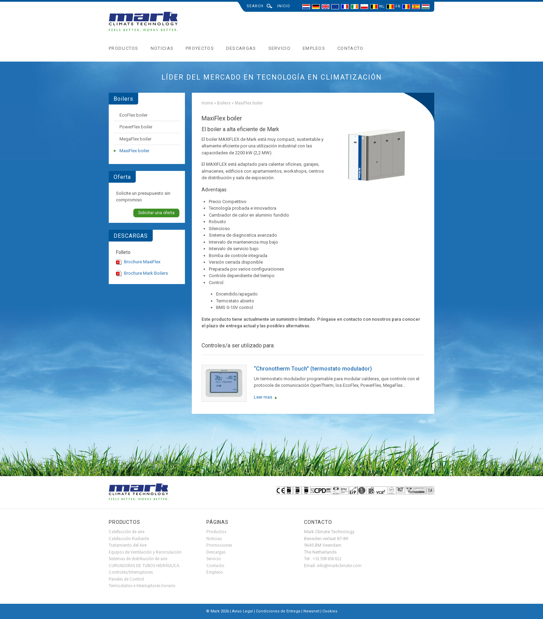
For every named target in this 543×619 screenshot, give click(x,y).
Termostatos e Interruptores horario (142, 586)
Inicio (284, 6)
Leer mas (263, 397)
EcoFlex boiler (133, 115)
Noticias (162, 48)
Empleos (314, 48)
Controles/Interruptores (131, 572)
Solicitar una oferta (156, 212)
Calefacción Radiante (129, 538)
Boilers (224, 103)
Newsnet (311, 611)
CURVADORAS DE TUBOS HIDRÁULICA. (144, 565)
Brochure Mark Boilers (146, 273)
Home (207, 103)
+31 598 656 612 (327, 559)
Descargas (241, 48)
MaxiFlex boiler (134, 150)
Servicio (279, 48)
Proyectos (200, 48)
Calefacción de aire (126, 532)
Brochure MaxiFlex (142, 261)
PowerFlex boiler (135, 126)
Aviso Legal (242, 611)
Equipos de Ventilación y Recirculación (145, 552)
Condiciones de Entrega (278, 611)
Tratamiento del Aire (127, 545)
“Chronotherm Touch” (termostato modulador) (313, 368)
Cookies (329, 611)
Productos (124, 48)
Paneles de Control (126, 579)
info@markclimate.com (339, 565)
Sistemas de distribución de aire (138, 559)
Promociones (219, 545)
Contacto (350, 48)
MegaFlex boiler (135, 139)
